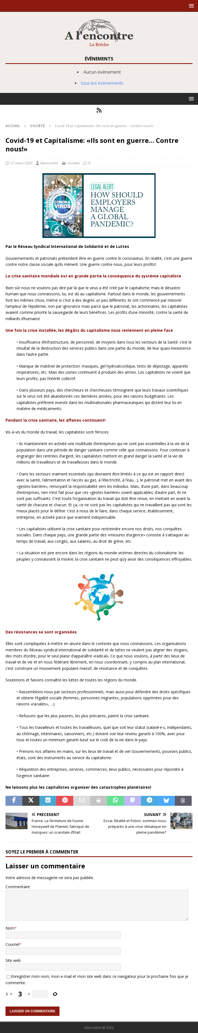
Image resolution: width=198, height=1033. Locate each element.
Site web (13, 960)
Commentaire (18, 886)
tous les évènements (102, 83)
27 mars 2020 (21, 162)
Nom (10, 928)
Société (73, 162)
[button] (190, 5)
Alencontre (49, 162)
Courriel (12, 944)
